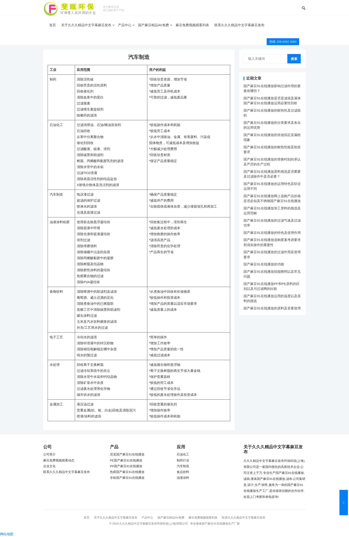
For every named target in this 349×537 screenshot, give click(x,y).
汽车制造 (183, 466)
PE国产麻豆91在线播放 (126, 460)
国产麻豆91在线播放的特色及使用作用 (272, 232)
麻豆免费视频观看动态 (58, 460)
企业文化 (49, 466)
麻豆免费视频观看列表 (192, 25)
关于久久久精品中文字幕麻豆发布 (86, 25)
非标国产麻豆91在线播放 (127, 477)
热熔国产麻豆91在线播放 (127, 472)
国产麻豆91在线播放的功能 (263, 264)
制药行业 (183, 460)
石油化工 (183, 454)
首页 (52, 25)
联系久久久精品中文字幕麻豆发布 (239, 25)
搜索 (294, 59)
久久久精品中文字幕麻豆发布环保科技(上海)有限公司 (153, 523)
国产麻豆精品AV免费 (153, 25)
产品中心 (124, 25)
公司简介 (49, 454)
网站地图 (6, 534)
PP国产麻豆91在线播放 (126, 466)
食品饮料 (183, 472)
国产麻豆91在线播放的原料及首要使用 (272, 308)
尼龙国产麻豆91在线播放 (127, 454)
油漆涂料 (183, 477)
